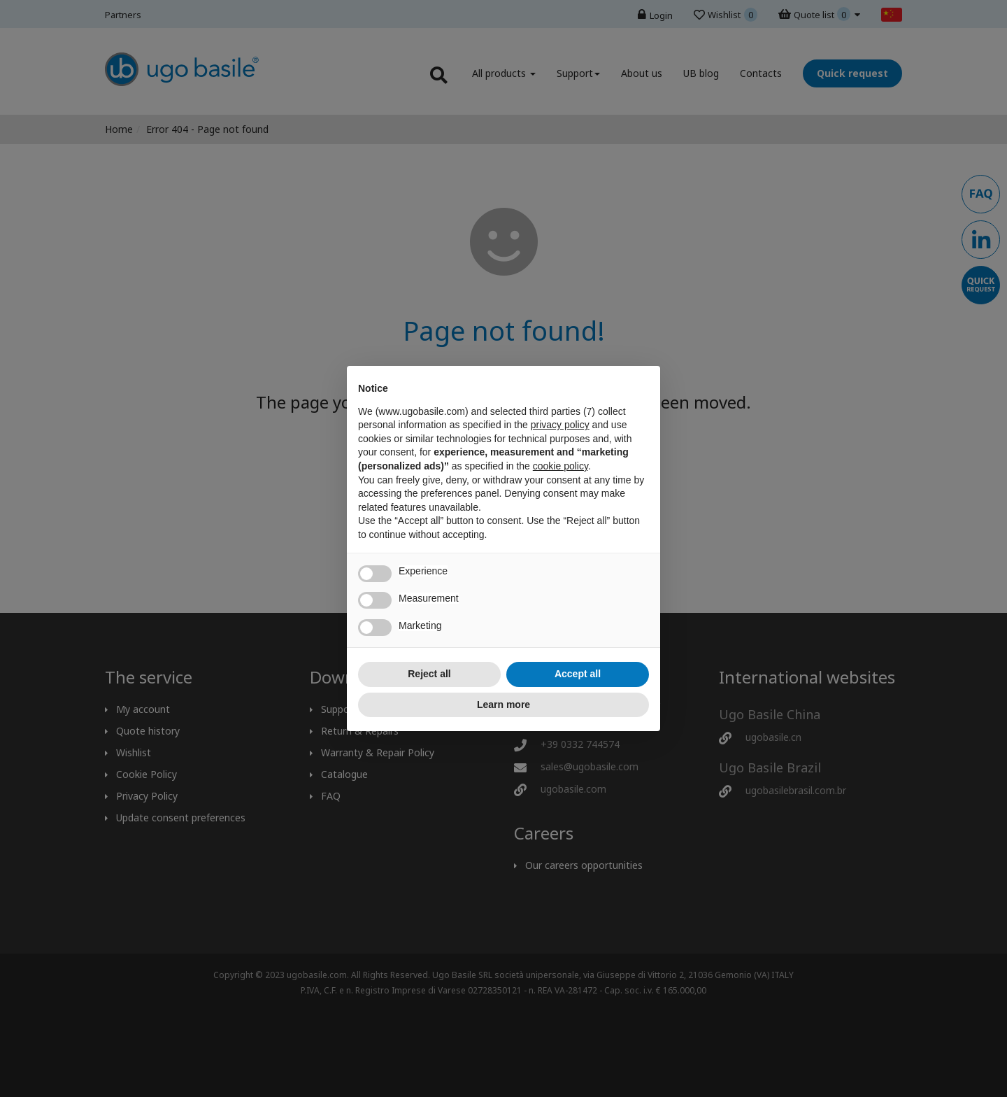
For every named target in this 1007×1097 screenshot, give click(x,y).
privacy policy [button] (560, 424)
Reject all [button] (429, 673)
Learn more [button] (503, 704)
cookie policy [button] (560, 466)
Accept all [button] (578, 673)
